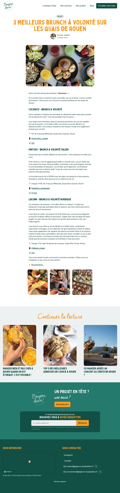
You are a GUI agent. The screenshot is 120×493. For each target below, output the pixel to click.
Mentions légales (60, 481)
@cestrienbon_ (37, 265)
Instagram (68, 455)
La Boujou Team (49, 6)
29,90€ (34, 193)
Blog (92, 6)
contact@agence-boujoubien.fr (81, 466)
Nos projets (81, 6)
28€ (33, 143)
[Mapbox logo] (8, 472)
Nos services (66, 6)
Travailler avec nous (106, 6)
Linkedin (67, 461)
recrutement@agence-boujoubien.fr (83, 471)
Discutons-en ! (62, 404)
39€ (33, 253)
